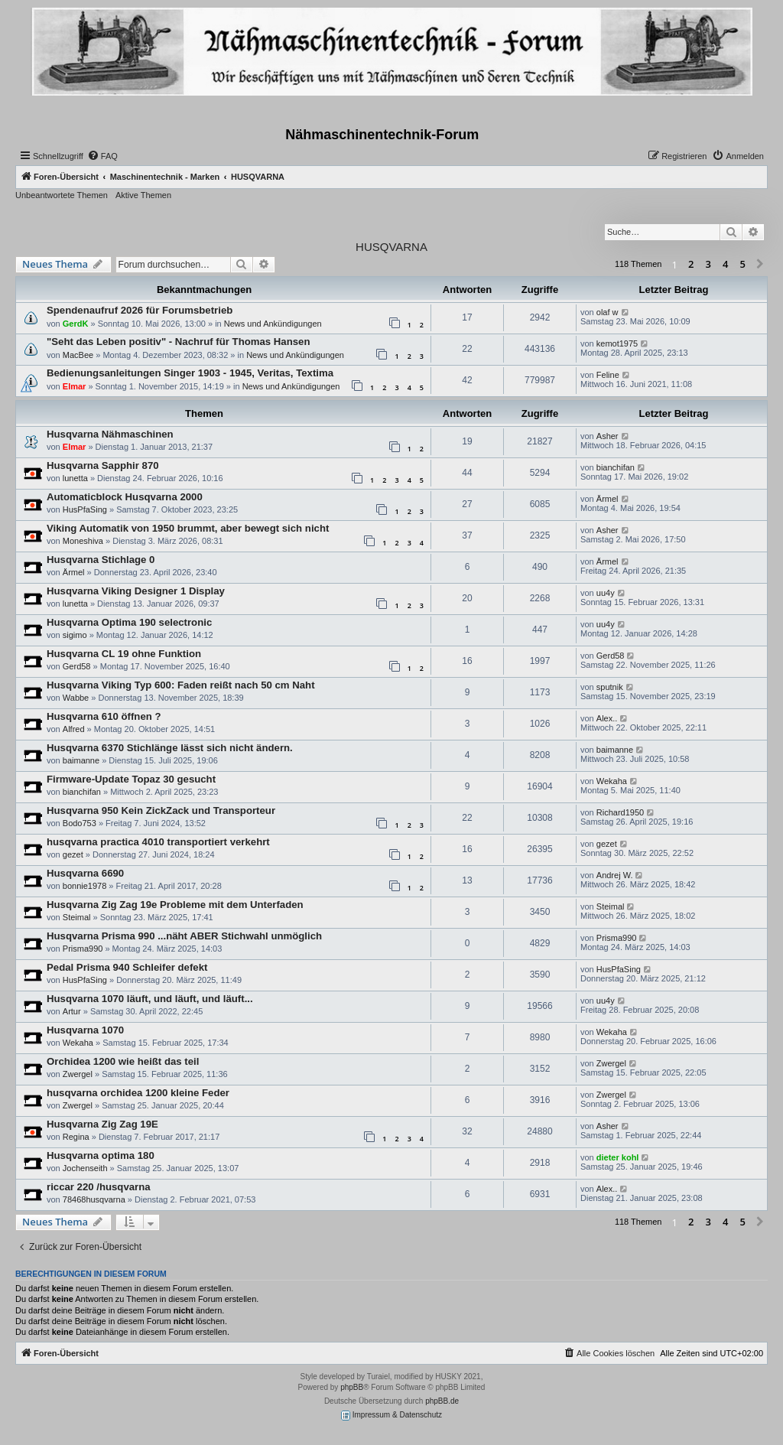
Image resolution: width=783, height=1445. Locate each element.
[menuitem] (102, 156)
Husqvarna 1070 (85, 1030)
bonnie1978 (85, 885)
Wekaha (611, 781)
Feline (607, 374)
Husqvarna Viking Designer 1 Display (136, 591)
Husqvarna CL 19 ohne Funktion (124, 653)
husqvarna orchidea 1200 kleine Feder (138, 1092)
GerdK (76, 323)
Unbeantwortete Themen (61, 195)
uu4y (605, 592)
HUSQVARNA (391, 246)
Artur (72, 1011)
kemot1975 (617, 343)
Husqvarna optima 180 (100, 1155)
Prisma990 (83, 948)
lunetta (75, 478)
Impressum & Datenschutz (391, 1416)
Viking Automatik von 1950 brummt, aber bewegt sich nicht (188, 528)
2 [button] (691, 264)
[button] (760, 264)
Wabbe (76, 697)
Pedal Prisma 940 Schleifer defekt (127, 967)
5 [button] (743, 264)
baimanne (81, 760)
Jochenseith (85, 1168)
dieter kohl (617, 1157)
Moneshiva (83, 540)
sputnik (609, 687)
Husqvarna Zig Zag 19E (102, 1124)
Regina (76, 1136)
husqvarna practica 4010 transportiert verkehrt (158, 842)
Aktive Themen (143, 195)
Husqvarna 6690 (85, 873)
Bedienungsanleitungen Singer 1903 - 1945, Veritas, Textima (190, 373)
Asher (607, 436)
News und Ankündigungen (273, 323)
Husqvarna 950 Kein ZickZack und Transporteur (161, 810)
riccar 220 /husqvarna (99, 1187)
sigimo (75, 635)
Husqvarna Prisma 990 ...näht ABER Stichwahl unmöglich (184, 936)
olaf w (607, 312)
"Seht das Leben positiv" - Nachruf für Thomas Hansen (178, 341)
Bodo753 (79, 823)
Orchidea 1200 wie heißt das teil (123, 1061)
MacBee (78, 355)
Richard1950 (620, 812)
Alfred (74, 729)
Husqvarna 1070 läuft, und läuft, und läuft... (150, 998)
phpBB (351, 1387)
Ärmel (607, 498)
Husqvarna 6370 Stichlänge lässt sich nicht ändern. (170, 747)
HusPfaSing (85, 509)
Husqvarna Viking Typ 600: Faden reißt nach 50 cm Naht (181, 685)
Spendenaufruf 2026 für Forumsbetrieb (139, 310)
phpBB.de (442, 1401)
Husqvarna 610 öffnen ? (104, 716)
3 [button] (708, 264)
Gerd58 (77, 666)
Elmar (74, 386)
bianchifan (615, 467)
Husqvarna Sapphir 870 (103, 465)
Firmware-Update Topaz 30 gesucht (131, 779)
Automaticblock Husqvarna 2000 (125, 497)
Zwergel (78, 1074)
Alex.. (607, 718)
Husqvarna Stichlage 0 (100, 559)
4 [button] (725, 264)
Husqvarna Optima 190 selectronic (129, 622)
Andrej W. (614, 875)
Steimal (77, 917)
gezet (73, 854)
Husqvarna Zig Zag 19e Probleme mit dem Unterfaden (175, 904)
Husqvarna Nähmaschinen (110, 434)
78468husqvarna (94, 1199)
